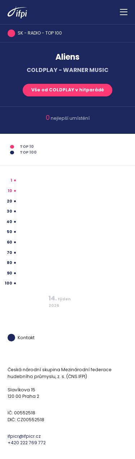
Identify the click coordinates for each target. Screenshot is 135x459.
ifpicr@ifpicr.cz (24, 436)
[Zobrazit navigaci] (123, 12)
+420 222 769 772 (27, 443)
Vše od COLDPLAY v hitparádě (67, 90)
